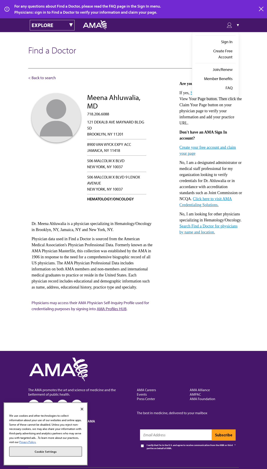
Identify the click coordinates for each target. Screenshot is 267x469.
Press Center (146, 399)
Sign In (227, 41)
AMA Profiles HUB (112, 308)
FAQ (229, 87)
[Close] (82, 409)
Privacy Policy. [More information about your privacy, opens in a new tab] (27, 442)
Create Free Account (223, 53)
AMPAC (195, 394)
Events (142, 394)
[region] (46, 433)
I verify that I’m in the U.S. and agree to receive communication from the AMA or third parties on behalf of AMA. (190, 447)
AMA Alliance (200, 390)
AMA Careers (146, 390)
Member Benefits (218, 78)
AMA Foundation (202, 399)
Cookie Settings (46, 451)
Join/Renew (223, 69)
